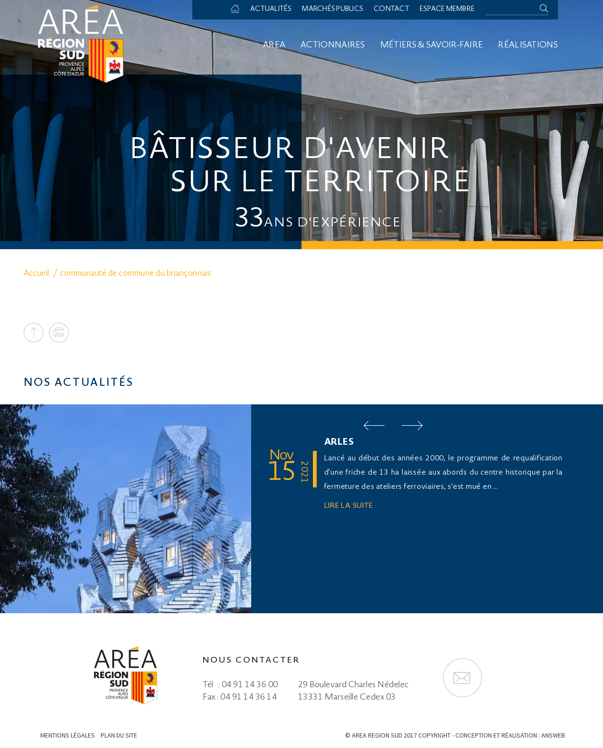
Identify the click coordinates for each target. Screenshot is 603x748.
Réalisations (528, 45)
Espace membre (447, 9)
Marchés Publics (331, 9)
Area (274, 45)
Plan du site (119, 735)
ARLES (339, 443)
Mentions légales (67, 735)
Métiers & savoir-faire (431, 45)
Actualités (270, 9)
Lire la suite (348, 506)
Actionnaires (333, 45)
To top (34, 333)
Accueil (238, 9)
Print (59, 333)
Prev (374, 425)
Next (412, 425)
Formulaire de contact (462, 677)
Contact (390, 9)
